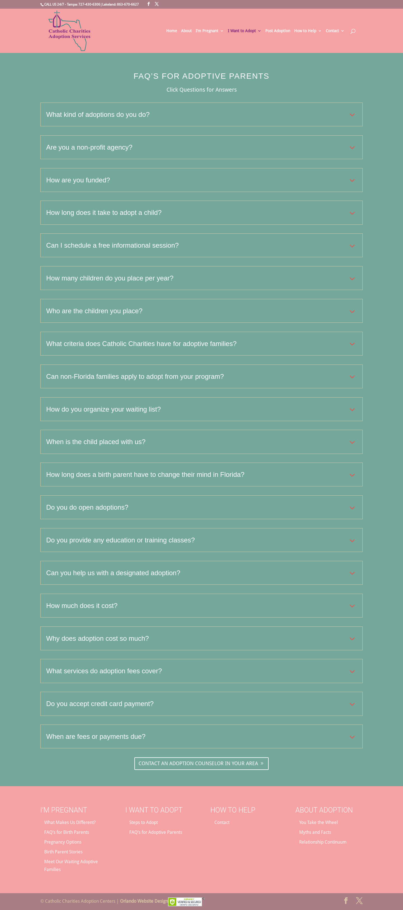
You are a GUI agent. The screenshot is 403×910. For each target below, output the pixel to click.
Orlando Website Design (144, 901)
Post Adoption (277, 31)
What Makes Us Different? (70, 822)
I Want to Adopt (242, 31)
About (186, 31)
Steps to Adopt (143, 822)
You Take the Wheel (318, 822)
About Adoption (324, 810)
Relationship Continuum (322, 842)
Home (171, 31)
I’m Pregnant (207, 31)
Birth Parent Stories (63, 852)
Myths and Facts (315, 832)
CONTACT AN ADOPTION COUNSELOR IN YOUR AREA (198, 763)
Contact (332, 31)
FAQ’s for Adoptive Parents (155, 832)
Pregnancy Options (62, 842)
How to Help (305, 31)
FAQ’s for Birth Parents (66, 832)
